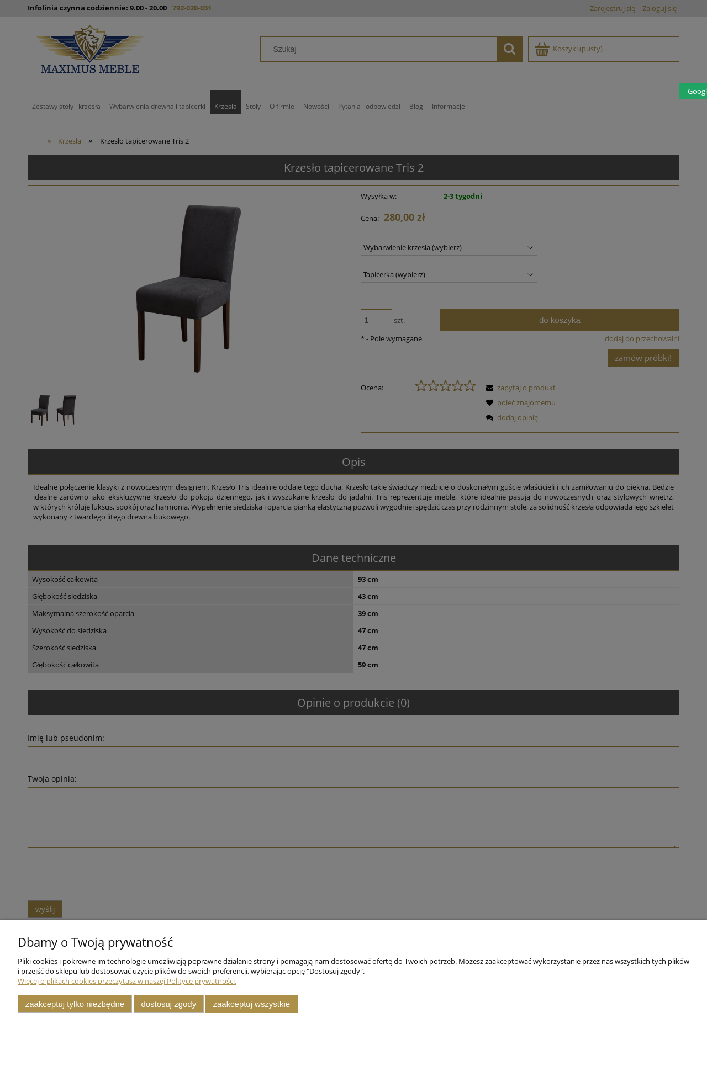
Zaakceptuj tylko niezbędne (74, 1004)
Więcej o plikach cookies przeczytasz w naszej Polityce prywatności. (127, 981)
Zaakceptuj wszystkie (251, 1004)
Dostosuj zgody (168, 1004)
